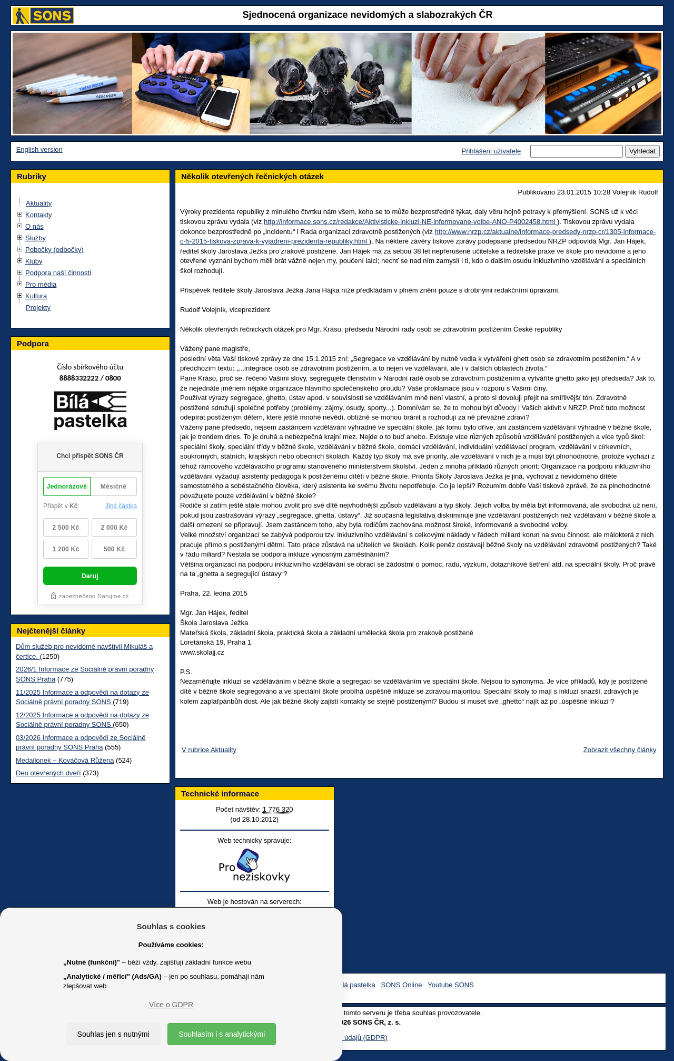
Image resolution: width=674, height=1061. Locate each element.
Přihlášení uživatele (491, 151)
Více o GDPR (171, 1004)
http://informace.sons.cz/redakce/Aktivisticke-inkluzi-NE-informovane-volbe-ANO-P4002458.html (410, 222)
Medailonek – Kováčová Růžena (65, 760)
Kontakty (38, 215)
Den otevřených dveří (48, 773)
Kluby (34, 261)
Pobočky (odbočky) (54, 250)
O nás (34, 226)
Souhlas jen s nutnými (113, 1034)
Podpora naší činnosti (58, 273)
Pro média (40, 284)
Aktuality (39, 203)
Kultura (36, 296)
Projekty (38, 308)
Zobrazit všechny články (620, 750)
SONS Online (401, 985)
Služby (35, 238)
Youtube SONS (451, 985)
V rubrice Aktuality (209, 750)
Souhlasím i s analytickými (222, 1034)
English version (39, 149)
